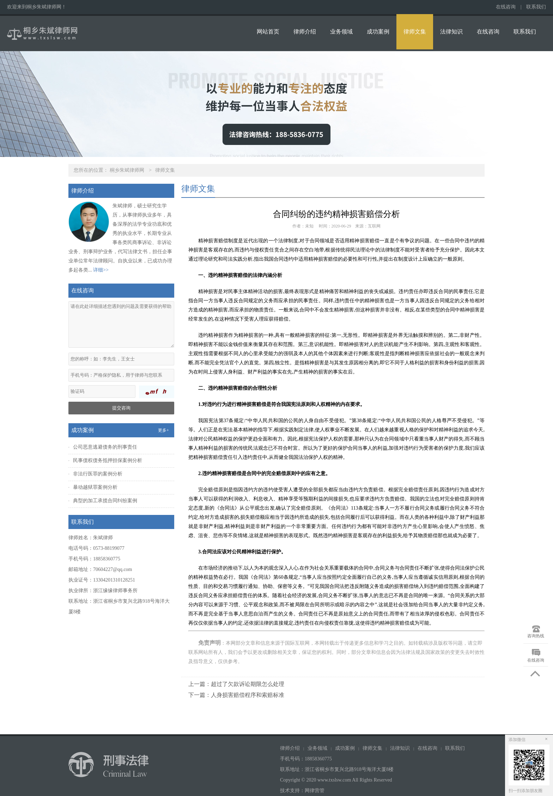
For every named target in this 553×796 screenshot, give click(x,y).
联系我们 (536, 7)
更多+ (163, 430)
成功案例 (378, 32)
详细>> (101, 270)
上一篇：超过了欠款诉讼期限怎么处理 (236, 684)
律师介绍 (304, 32)
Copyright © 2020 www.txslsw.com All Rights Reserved (336, 780)
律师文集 (414, 32)
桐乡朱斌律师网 (127, 170)
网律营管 (314, 790)
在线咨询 (506, 7)
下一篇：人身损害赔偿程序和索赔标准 (236, 695)
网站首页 (268, 32)
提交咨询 (121, 408)
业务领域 (341, 32)
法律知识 (451, 32)
